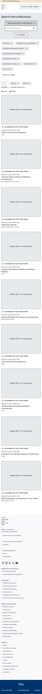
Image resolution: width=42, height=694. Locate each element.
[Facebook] (3, 563)
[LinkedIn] (9, 563)
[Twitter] (13, 563)
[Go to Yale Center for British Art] (3, 6)
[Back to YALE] (4, 521)
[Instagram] (6, 563)
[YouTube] (16, 563)
